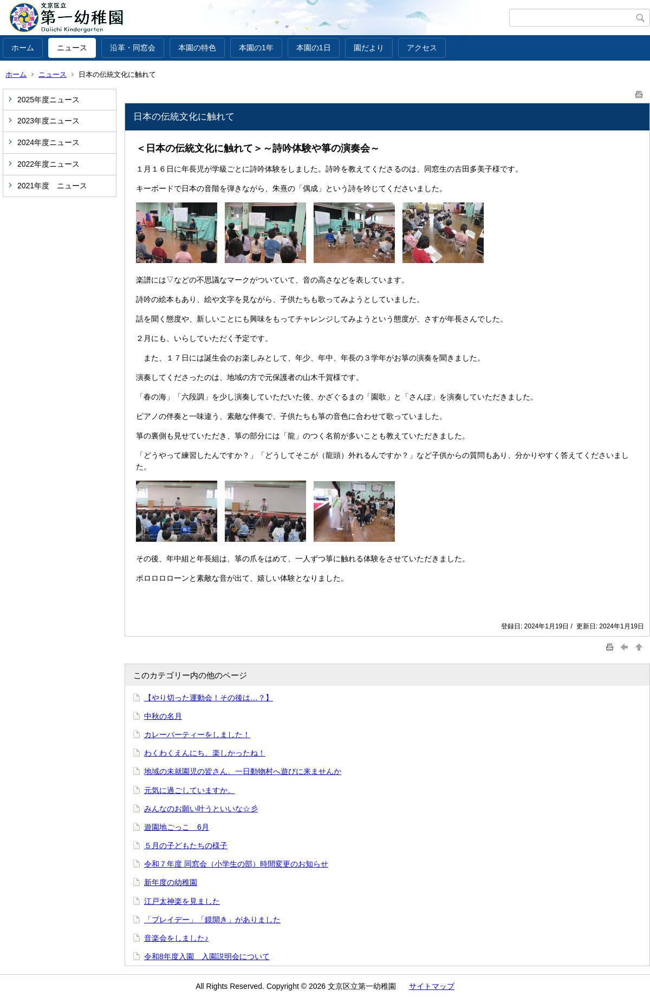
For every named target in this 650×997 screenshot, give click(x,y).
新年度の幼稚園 (170, 882)
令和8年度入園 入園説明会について (207, 956)
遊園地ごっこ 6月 (176, 827)
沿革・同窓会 (132, 47)
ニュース (72, 47)
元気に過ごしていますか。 (189, 790)
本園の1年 (256, 47)
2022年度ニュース (48, 164)
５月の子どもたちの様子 (185, 845)
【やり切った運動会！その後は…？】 (208, 697)
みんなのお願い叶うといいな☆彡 (201, 808)
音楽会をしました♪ (176, 938)
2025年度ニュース (48, 99)
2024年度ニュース (48, 142)
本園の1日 (313, 47)
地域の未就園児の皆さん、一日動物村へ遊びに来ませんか (242, 771)
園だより (369, 47)
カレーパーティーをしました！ (197, 734)
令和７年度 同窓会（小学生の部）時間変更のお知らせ (236, 864)
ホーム (22, 47)
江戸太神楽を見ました (182, 901)
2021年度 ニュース (52, 185)
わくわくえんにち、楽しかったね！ (204, 753)
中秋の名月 (163, 716)
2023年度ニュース (48, 120)
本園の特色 (197, 47)
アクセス (422, 47)
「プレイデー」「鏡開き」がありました (212, 919)
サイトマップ (431, 986)
